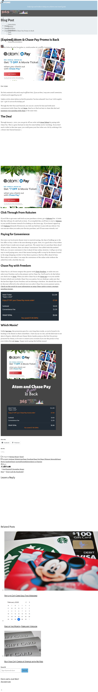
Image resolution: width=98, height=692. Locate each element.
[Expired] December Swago (12, 469)
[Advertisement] (31, 148)
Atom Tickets (15, 459)
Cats (20, 459)
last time (8, 331)
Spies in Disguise (36, 462)
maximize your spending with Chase (13, 111)
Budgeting (10, 26)
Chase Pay (36, 459)
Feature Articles (12, 24)
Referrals (7, 37)
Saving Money (11, 28)
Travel (9, 32)
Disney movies (15, 462)
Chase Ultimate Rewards (48, 459)
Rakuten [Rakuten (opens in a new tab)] (49, 218)
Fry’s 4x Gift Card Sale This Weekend (20, 596)
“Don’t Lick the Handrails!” (12, 472)
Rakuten (7, 226)
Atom (14, 276)
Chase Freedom (40, 271)
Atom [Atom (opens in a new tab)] (25, 108)
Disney (9, 34)
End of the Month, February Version (20, 626)
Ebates (22, 462)
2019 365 (8, 459)
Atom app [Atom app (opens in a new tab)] (43, 276)
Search (3, 667)
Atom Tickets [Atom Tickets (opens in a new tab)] (44, 122)
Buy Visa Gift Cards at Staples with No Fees (23, 661)
